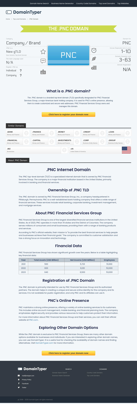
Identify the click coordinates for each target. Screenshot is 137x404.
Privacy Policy (26, 379)
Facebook (25, 383)
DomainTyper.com (44, 343)
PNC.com (33, 320)
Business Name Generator (62, 3)
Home (8, 19)
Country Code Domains (86, 3)
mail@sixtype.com (28, 376)
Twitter (24, 387)
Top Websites (123, 3)
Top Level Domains (107, 3)
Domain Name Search (39, 3)
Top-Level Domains (19, 19)
